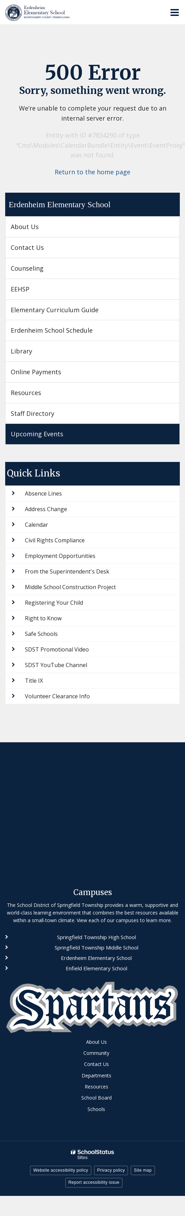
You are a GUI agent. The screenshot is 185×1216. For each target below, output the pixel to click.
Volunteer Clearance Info (57, 696)
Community (96, 1053)
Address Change (46, 509)
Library (21, 351)
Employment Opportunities (60, 556)
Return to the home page (92, 172)
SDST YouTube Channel (56, 665)
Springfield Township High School (96, 937)
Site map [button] (142, 1170)
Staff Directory (32, 413)
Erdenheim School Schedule (52, 330)
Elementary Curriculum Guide (55, 310)
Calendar (36, 524)
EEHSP (32, 291)
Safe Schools (41, 634)
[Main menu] (174, 12)
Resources (26, 392)
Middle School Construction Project (70, 587)
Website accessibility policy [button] (60, 1170)
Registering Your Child (54, 602)
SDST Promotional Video (57, 649)
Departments (96, 1075)
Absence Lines (43, 493)
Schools (96, 1109)
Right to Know (43, 618)
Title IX (34, 680)
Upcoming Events (37, 434)
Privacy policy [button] (111, 1170)
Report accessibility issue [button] (94, 1182)
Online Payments (36, 372)
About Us (25, 226)
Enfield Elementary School (96, 968)
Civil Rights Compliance (55, 540)
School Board (96, 1097)
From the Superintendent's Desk (67, 571)
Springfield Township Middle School (96, 947)
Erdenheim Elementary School (60, 204)
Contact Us (27, 247)
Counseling (27, 268)
